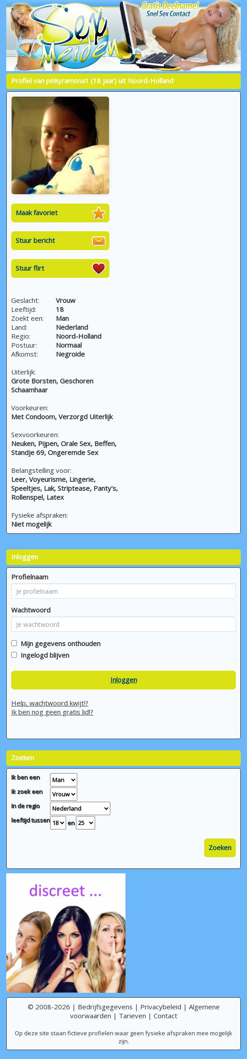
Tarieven (132, 1015)
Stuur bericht (35, 240)
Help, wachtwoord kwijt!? (49, 702)
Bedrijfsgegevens (105, 1006)
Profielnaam (29, 576)
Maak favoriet (37, 212)
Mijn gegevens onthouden (58, 643)
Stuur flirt (30, 268)
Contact (165, 1015)
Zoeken (220, 847)
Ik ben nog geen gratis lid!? (52, 711)
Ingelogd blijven (43, 655)
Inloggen (123, 679)
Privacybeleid (160, 1006)
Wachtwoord (30, 609)
